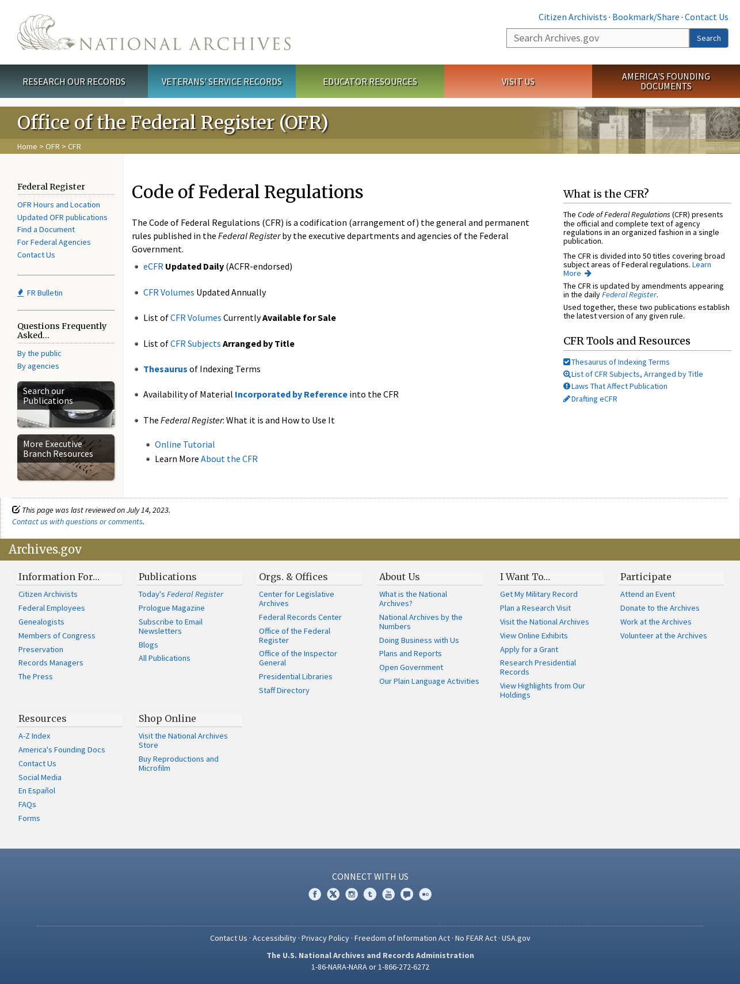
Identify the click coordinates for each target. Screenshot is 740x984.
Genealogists (41, 621)
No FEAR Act (476, 938)
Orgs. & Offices (293, 576)
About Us (399, 576)
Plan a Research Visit (535, 608)
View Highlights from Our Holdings (542, 690)
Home (27, 146)
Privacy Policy (325, 938)
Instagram (351, 894)
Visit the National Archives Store (183, 740)
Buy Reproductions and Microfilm (179, 763)
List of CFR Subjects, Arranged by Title (633, 374)
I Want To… (525, 576)
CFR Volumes (168, 292)
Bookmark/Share (646, 16)
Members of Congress (57, 635)
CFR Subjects (195, 343)
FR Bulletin (40, 292)
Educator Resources (370, 81)
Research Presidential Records (538, 667)
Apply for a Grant (529, 649)
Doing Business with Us (419, 640)
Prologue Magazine (172, 608)
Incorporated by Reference (291, 394)
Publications (168, 576)
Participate (646, 576)
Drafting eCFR (590, 398)
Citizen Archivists (573, 16)
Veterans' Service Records (222, 81)
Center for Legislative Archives (296, 598)
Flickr (425, 894)
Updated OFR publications (62, 217)
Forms (29, 818)
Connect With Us (370, 876)
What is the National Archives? (413, 598)
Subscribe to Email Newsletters (171, 626)
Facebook (315, 894)
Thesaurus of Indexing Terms (616, 362)
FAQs (27, 804)
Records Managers (50, 662)
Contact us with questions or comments (77, 521)
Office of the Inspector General (298, 658)
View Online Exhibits (534, 635)
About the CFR (229, 458)
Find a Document (46, 229)
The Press (35, 676)
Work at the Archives (656, 621)
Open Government (411, 667)
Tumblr (370, 894)
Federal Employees (51, 608)
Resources (42, 718)
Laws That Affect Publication (615, 386)
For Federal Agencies (54, 242)
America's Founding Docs (61, 749)
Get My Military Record (539, 594)
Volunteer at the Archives (663, 635)
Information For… (59, 576)
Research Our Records (73, 81)
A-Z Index (34, 736)
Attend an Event (647, 594)
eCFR (153, 266)
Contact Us (706, 16)
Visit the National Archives (544, 621)
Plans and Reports (410, 653)
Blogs (148, 644)
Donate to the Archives (660, 608)
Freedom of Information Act (402, 938)
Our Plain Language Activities (429, 681)
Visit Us (518, 81)
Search (709, 38)
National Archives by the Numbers (421, 621)
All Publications (164, 658)
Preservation (40, 649)
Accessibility (274, 938)
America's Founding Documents (666, 81)
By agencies (38, 366)
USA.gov (516, 938)
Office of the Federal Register (294, 635)
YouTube (388, 894)
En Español (36, 790)
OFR (52, 146)
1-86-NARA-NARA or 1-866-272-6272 (370, 967)
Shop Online (167, 718)
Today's (181, 594)
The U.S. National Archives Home (154, 32)
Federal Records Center (300, 617)
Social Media (40, 777)
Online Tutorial (185, 444)
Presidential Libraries (296, 676)
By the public (39, 353)
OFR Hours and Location (58, 204)
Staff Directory (284, 690)
